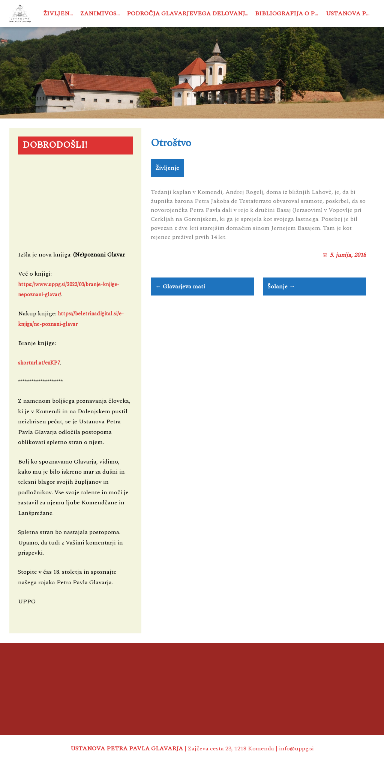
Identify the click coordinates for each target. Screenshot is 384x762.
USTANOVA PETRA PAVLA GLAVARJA (126, 748)
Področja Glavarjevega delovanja (188, 13)
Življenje (59, 13)
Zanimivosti (101, 13)
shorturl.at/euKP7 (39, 362)
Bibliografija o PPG (289, 13)
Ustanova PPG (350, 13)
